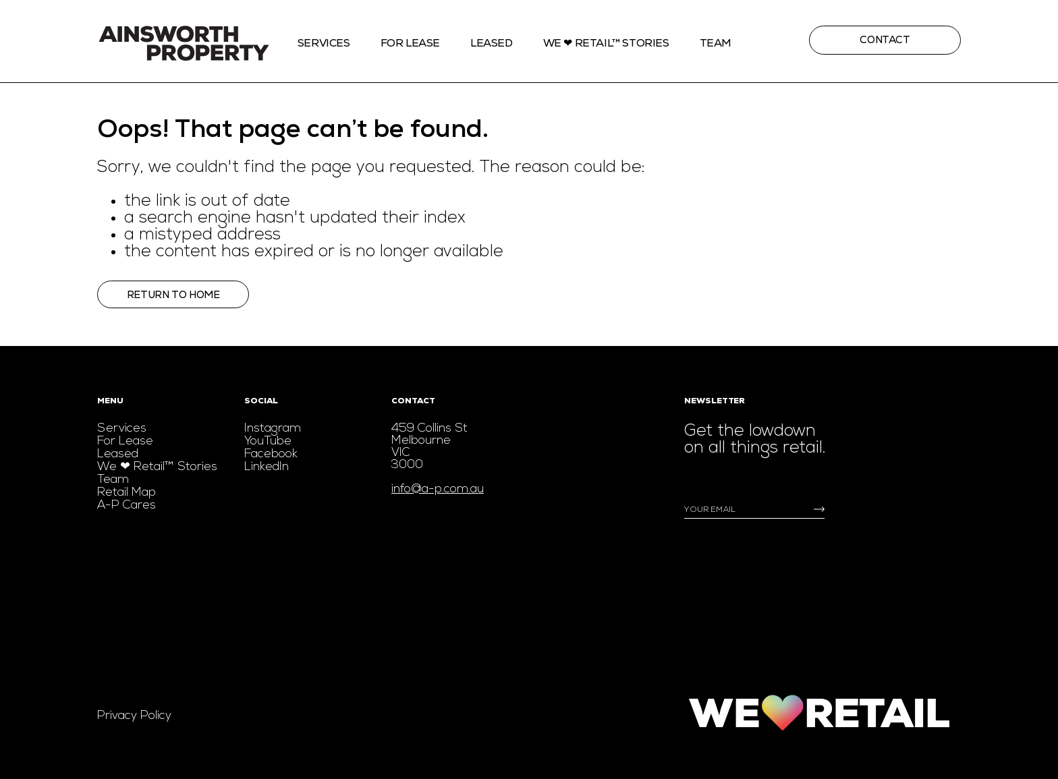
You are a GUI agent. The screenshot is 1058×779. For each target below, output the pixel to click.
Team (715, 43)
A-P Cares (126, 505)
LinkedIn (266, 467)
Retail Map (126, 492)
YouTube (267, 441)
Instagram (272, 428)
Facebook (271, 454)
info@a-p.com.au (437, 489)
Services (324, 43)
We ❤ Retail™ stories (606, 43)
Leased (491, 43)
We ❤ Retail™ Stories (157, 467)
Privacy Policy (134, 716)
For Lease (410, 43)
